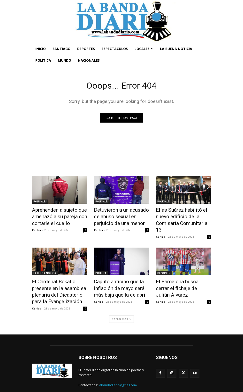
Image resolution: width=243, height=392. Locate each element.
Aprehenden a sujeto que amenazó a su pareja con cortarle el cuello (54, 215)
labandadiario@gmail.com (118, 370)
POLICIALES (40, 202)
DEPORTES (163, 263)
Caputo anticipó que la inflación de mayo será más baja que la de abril (119, 277)
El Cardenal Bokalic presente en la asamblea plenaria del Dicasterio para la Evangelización (57, 279)
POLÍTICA (100, 263)
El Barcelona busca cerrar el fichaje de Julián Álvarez (181, 274)
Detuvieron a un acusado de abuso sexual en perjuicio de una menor (119, 215)
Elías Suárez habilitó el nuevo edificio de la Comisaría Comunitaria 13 (182, 215)
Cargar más (121, 304)
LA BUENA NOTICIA (44, 263)
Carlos (36, 227)
